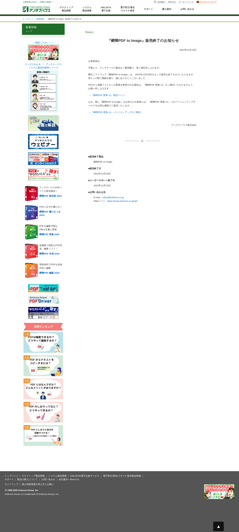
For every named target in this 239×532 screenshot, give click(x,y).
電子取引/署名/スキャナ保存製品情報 (122, 476)
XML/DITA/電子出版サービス (84, 476)
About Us (172, 2)
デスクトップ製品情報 (66, 9)
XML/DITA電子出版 (106, 9)
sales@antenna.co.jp (113, 197)
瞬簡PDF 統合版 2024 (50, 196)
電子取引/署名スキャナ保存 (127, 9)
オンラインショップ (208, 2)
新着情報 (40, 19)
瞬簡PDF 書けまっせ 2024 (50, 213)
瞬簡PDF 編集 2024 (49, 272)
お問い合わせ (187, 9)
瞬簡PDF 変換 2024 (49, 234)
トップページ (28, 19)
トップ (31, 29)
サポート (148, 9)
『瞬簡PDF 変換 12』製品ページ (108, 95)
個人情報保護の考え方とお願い (38, 484)
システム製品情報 (86, 9)
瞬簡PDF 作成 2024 (49, 253)
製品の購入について (27, 479)
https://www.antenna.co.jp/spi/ (122, 201)
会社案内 (161, 2)
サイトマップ (187, 2)
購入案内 (166, 9)
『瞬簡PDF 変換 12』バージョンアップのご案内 (116, 112)
